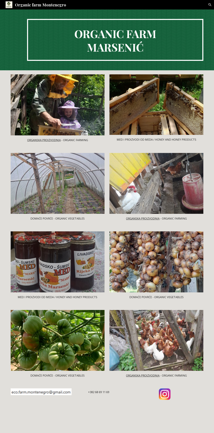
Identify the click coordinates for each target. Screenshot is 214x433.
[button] (210, 5)
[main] (115, 40)
